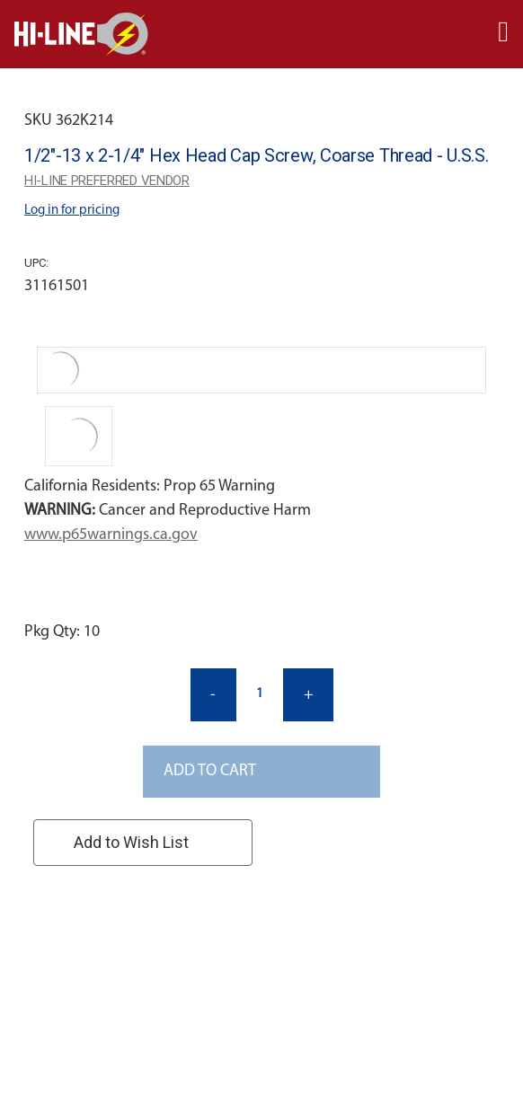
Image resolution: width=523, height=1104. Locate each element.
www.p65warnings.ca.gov (111, 534)
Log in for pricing (72, 210)
